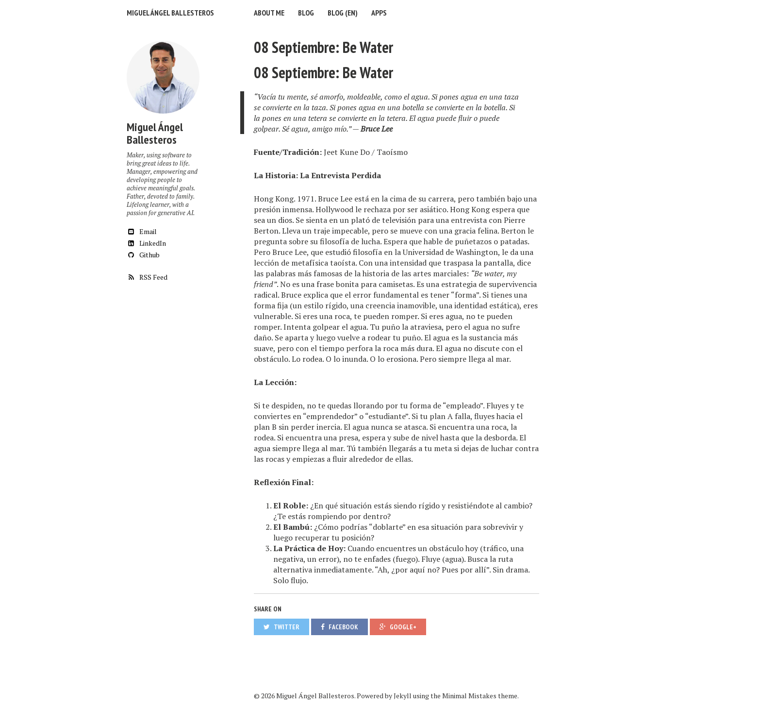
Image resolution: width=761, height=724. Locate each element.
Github (143, 254)
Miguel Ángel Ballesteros (170, 12)
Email (142, 231)
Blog (306, 12)
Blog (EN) (343, 12)
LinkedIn (146, 243)
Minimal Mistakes (469, 695)
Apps (379, 12)
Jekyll (403, 695)
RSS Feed (147, 277)
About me (269, 12)
